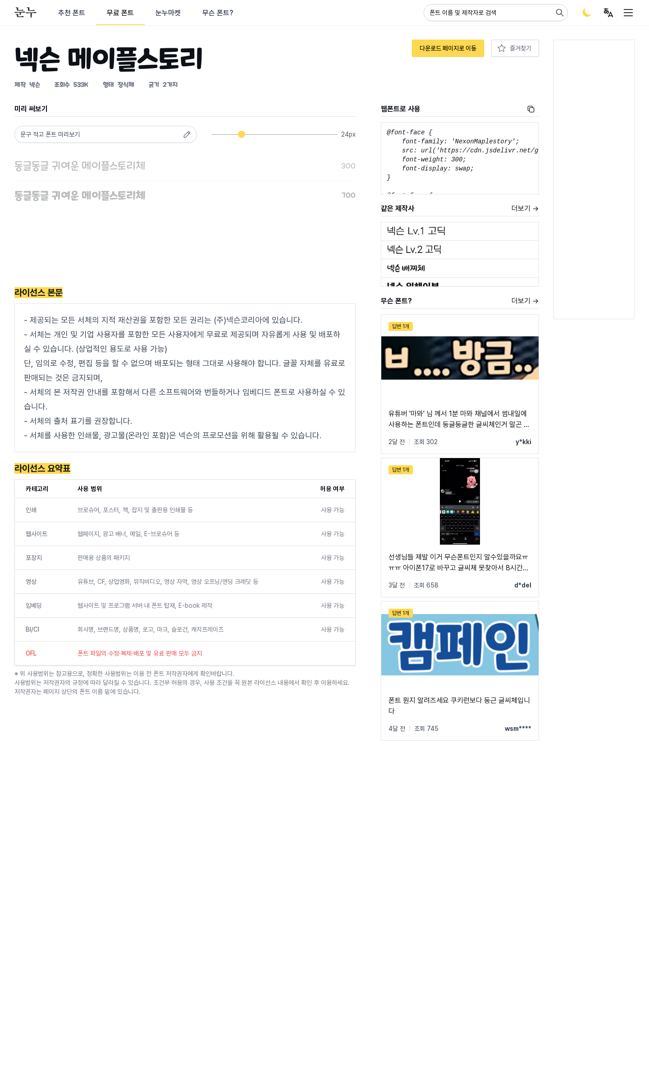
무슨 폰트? (217, 13)
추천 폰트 (71, 13)
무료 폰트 (120, 13)
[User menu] (608, 12)
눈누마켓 (168, 13)
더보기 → (525, 208)
